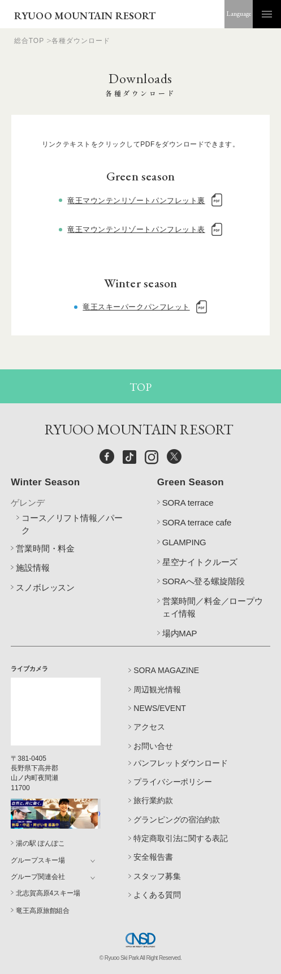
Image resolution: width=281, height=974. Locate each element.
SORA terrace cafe (197, 522)
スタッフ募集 (156, 876)
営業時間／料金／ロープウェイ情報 (212, 607)
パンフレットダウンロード (180, 763)
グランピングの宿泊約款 (176, 819)
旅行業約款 (152, 800)
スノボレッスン (45, 587)
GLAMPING (184, 542)
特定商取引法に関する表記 (180, 838)
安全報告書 (152, 856)
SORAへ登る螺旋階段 (203, 581)
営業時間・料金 (45, 548)
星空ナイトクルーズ (200, 562)
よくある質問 (156, 894)
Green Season (190, 482)
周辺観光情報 (157, 689)
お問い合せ (153, 746)
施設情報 (32, 567)
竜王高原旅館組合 (43, 911)
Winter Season (45, 482)
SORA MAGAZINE (166, 670)
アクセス (149, 726)
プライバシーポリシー (172, 781)
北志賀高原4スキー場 (48, 893)
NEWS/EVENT (159, 708)
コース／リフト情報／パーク (71, 524)
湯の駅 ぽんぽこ (40, 843)
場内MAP (179, 633)
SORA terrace (188, 502)
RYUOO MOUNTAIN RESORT (85, 15)
